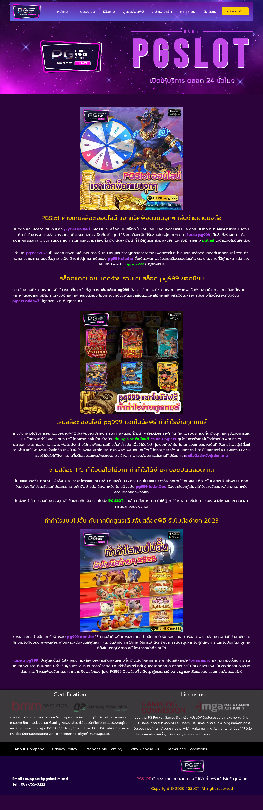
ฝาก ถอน (187, 11)
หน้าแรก (63, 11)
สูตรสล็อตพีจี (133, 11)
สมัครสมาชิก (162, 11)
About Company (29, 749)
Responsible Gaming (103, 749)
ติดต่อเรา (210, 11)
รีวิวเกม (109, 11)
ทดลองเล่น (86, 11)
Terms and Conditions (187, 749)
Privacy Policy (64, 749)
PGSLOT (144, 779)
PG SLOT (115, 501)
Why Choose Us (144, 749)
